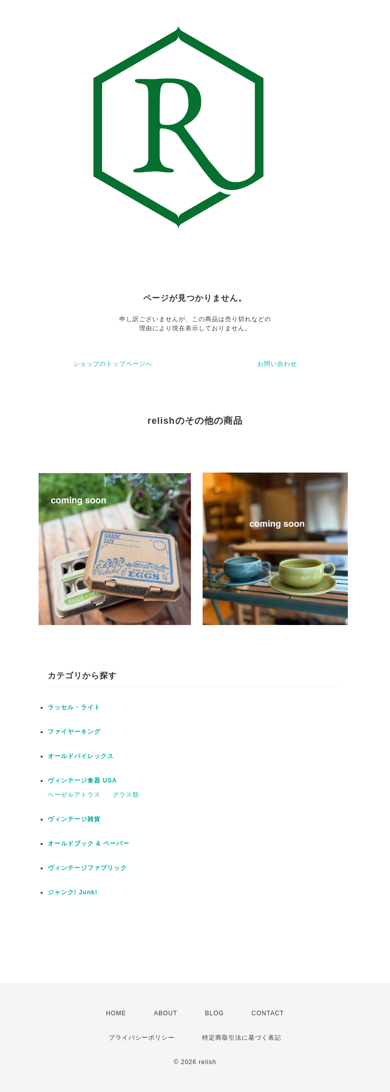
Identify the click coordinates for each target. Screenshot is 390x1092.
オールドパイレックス (81, 756)
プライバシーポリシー (142, 1037)
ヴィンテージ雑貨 (74, 819)
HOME (116, 1013)
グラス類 (126, 794)
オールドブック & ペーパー (88, 843)
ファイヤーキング (74, 731)
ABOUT (165, 1013)
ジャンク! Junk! (73, 892)
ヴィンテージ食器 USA (82, 780)
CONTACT (267, 1013)
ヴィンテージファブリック (87, 867)
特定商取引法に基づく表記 (241, 1037)
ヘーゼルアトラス (74, 794)
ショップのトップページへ (112, 363)
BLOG (214, 1013)
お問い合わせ (277, 363)
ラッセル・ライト (74, 707)
